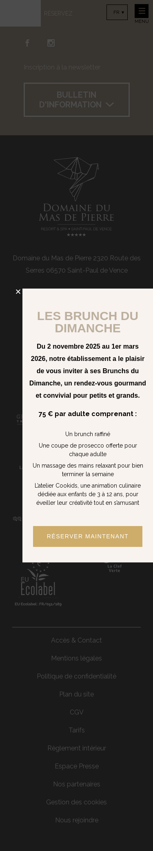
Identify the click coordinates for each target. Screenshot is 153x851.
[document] (76, 425)
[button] (18, 292)
